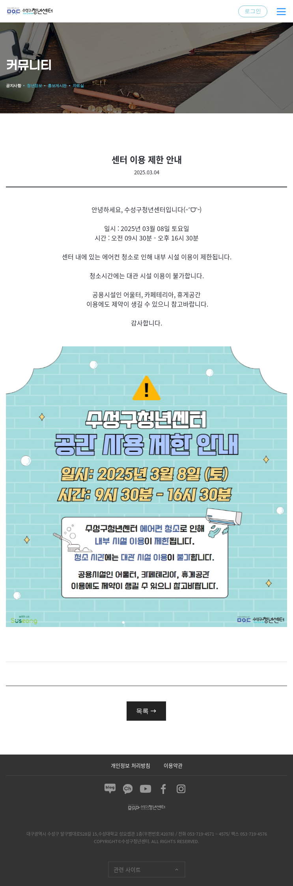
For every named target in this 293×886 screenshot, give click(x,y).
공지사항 (13, 85)
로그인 (252, 11)
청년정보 (34, 85)
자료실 (78, 85)
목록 (146, 710)
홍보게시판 (57, 85)
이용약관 (173, 765)
